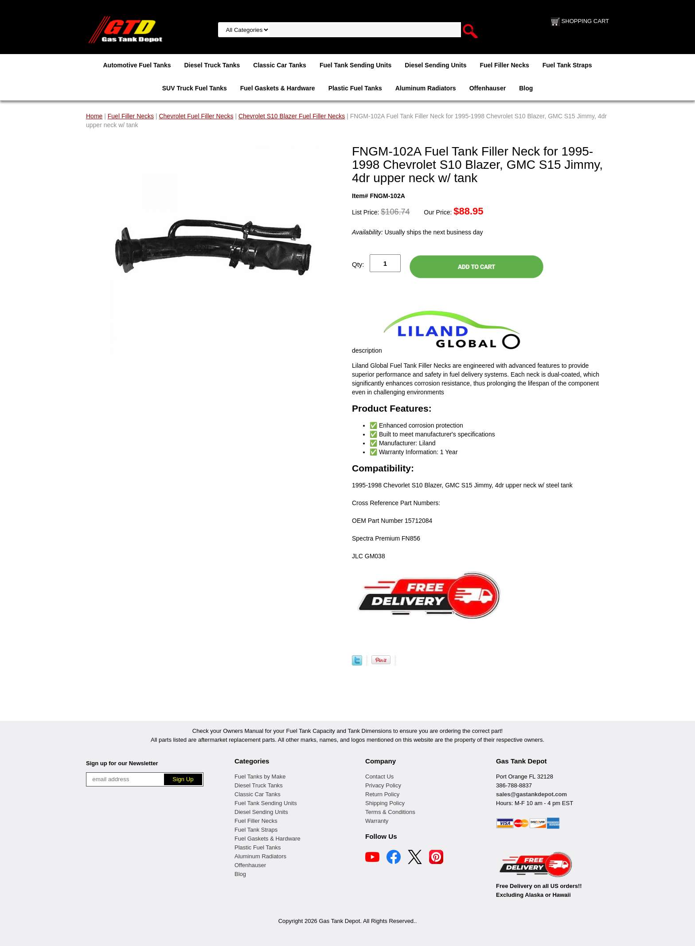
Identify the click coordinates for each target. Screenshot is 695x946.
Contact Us (379, 776)
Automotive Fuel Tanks (137, 65)
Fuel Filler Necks (504, 65)
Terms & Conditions (390, 812)
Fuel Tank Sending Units (355, 65)
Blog (526, 88)
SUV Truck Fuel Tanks (194, 88)
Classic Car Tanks (279, 65)
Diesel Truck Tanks (212, 65)
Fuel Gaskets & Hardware (277, 88)
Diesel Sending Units (435, 65)
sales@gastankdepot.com (531, 794)
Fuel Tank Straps (567, 65)
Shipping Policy (385, 803)
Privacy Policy (383, 785)
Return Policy (382, 794)
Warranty (376, 821)
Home (94, 116)
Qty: (358, 264)
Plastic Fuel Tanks (355, 88)
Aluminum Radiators (425, 88)
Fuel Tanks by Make (259, 776)
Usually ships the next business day (417, 232)
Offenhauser (487, 88)
